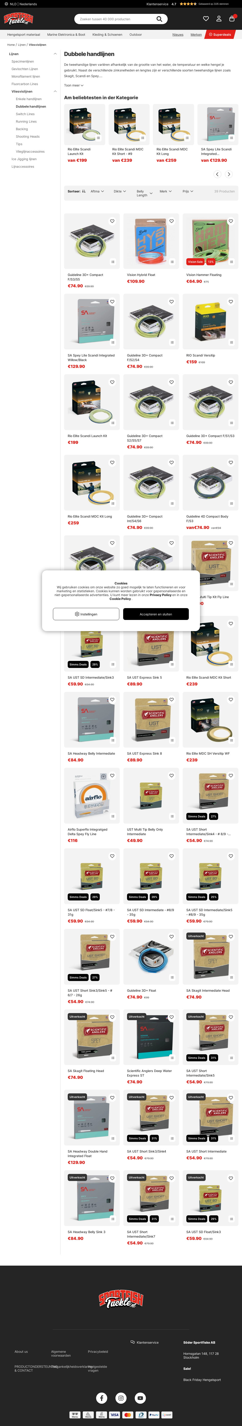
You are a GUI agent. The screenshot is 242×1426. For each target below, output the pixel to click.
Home (11, 44)
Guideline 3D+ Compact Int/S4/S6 (144, 518)
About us (21, 1351)
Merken (196, 34)
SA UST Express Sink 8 (144, 753)
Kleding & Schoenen (107, 34)
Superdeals (220, 34)
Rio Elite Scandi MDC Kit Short (208, 677)
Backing (22, 129)
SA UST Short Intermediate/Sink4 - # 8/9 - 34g (207, 831)
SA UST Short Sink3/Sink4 (146, 1151)
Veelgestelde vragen (97, 1368)
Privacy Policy (161, 595)
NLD (23, 4)
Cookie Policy (120, 599)
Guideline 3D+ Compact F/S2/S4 (144, 357)
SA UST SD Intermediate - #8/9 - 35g (150, 912)
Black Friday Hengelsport (202, 1380)
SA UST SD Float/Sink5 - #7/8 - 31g (91, 912)
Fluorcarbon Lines (25, 84)
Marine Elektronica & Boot (66, 34)
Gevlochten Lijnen (25, 69)
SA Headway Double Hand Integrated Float (87, 1153)
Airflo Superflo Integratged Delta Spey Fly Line (87, 831)
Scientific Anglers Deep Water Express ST (149, 1073)
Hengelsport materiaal (23, 34)
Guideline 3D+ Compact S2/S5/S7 (144, 438)
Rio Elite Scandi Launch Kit (79, 151)
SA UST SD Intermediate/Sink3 (91, 677)
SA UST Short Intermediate (206, 1151)
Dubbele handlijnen (31, 106)
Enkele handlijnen (29, 99)
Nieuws (177, 34)
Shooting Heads (28, 136)
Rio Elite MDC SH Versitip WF (208, 753)
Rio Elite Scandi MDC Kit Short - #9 (127, 151)
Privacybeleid (98, 1351)
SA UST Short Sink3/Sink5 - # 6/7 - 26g (90, 993)
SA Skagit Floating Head (86, 1071)
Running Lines (26, 121)
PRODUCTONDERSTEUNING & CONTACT (36, 1368)
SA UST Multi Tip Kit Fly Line (207, 597)
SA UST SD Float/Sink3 (203, 1232)
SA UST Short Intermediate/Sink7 (141, 1234)
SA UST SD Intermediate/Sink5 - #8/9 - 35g (209, 912)
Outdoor (136, 34)
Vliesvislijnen (37, 44)
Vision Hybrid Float (141, 275)
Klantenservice (157, 4)
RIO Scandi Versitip (200, 355)
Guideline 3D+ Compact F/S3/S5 (85, 277)
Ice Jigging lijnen (24, 159)
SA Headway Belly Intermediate (91, 753)
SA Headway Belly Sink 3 (86, 1232)
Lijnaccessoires (23, 166)
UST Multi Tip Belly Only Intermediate (145, 831)
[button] (204, 4)
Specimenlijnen (23, 61)
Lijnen (22, 44)
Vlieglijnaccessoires (30, 151)
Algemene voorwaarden (61, 1353)
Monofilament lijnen (26, 76)
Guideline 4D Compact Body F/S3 (207, 518)
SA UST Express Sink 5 (144, 677)
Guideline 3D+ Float (141, 990)
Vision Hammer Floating (204, 275)
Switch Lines (25, 114)
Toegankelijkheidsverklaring (71, 1366)
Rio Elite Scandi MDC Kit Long (172, 151)
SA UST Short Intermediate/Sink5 (200, 1073)
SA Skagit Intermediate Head (208, 990)
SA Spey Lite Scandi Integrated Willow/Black (216, 151)
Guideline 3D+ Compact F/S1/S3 (210, 436)
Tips (19, 144)
